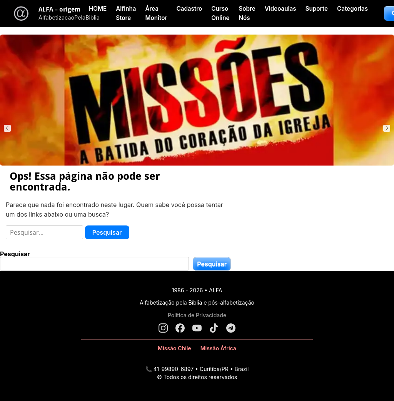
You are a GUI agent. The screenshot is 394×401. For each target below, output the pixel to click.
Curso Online (220, 13)
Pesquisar (15, 254)
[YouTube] (197, 328)
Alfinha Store (126, 13)
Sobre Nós (247, 13)
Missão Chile (174, 348)
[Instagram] (163, 328)
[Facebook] (180, 328)
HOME (98, 8)
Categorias (352, 8)
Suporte (317, 8)
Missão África (218, 348)
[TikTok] (214, 328)
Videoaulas (280, 8)
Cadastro (189, 8)
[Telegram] (230, 328)
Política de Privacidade (197, 315)
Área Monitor (156, 13)
